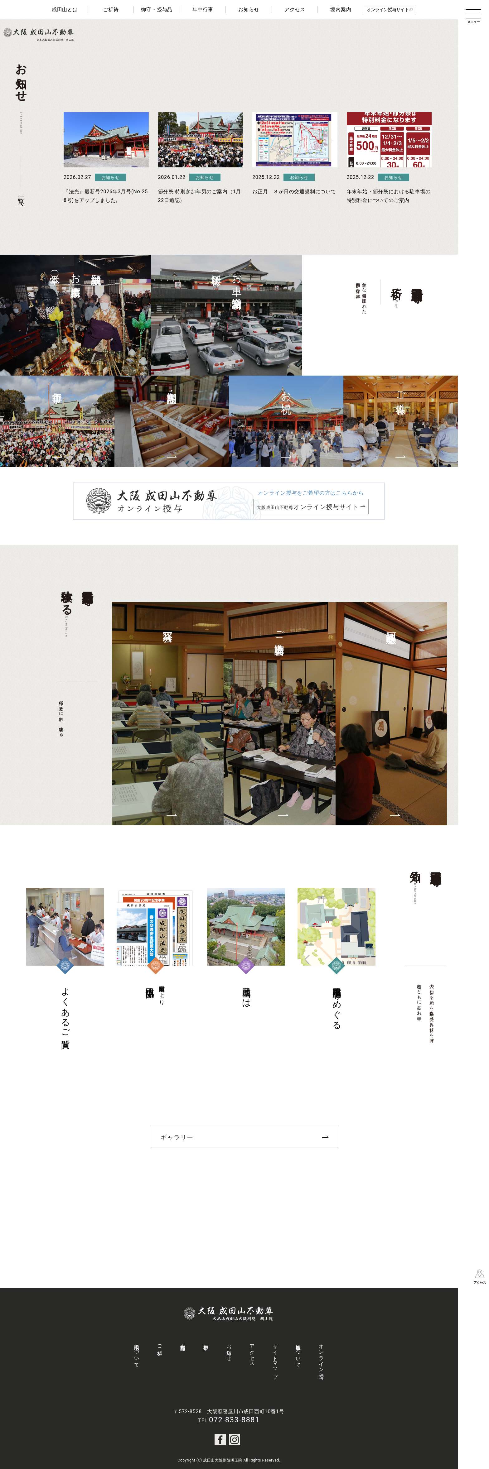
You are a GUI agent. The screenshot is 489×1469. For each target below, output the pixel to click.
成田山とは (65, 9)
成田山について (137, 1353)
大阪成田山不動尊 (308, 507)
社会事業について (298, 1353)
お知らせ (248, 9)
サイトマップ (275, 1358)
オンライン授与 (321, 1356)
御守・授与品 (156, 9)
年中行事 (202, 9)
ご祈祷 (111, 9)
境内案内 (340, 9)
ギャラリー (177, 1137)
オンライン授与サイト (387, 9)
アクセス (294, 9)
